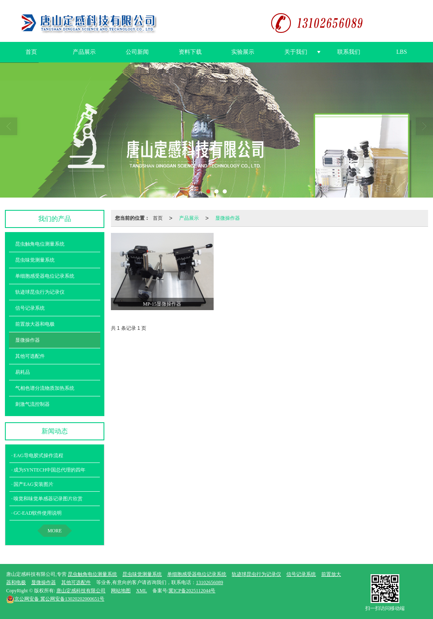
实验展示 (242, 51)
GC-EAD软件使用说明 (38, 512)
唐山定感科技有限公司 (81, 590)
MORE (55, 530)
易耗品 (22, 372)
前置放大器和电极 (35, 324)
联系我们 (348, 51)
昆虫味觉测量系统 (35, 259)
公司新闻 (137, 51)
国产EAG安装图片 (33, 484)
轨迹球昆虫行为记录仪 (39, 292)
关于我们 (295, 51)
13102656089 (209, 582)
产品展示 (84, 51)
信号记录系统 (30, 308)
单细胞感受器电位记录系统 (44, 275)
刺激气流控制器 (32, 404)
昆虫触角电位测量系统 (39, 243)
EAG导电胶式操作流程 (38, 455)
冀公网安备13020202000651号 (55, 598)
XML (141, 590)
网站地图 (121, 590)
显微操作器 (227, 218)
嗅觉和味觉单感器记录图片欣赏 (48, 498)
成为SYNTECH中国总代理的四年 (49, 469)
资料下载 (190, 51)
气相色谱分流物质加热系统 (44, 388)
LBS (401, 51)
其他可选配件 (30, 356)
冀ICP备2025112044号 (191, 590)
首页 (31, 51)
